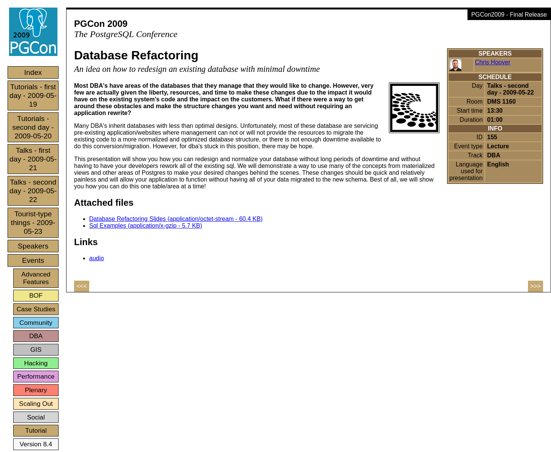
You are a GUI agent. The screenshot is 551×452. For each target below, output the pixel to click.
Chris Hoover (492, 62)
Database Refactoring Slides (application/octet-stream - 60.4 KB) (176, 219)
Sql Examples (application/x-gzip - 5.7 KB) (145, 225)
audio (96, 258)
